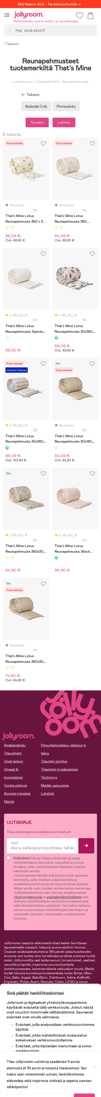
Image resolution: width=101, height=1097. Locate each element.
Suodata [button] (37, 122)
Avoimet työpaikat (17, 793)
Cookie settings (15, 785)
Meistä (9, 801)
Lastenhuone (22, 81)
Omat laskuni (13, 761)
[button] (6, 15)
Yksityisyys (49, 777)
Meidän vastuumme (55, 785)
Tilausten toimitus (54, 761)
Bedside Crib (36, 106)
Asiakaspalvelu (15, 745)
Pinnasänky (66, 106)
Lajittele (64, 122)
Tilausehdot (13, 753)
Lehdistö (47, 793)
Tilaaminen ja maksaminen (59, 769)
